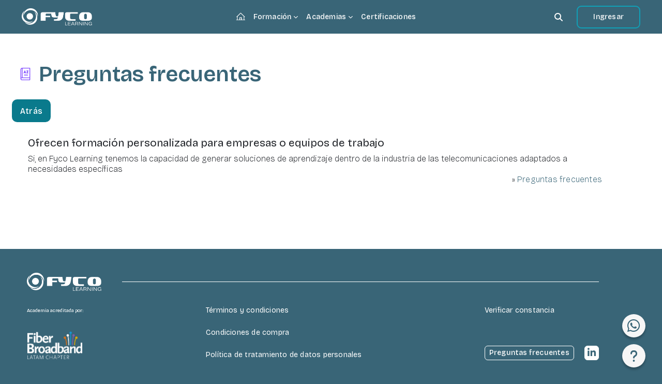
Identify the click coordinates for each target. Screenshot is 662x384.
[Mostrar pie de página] (633, 355)
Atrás (31, 111)
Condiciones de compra (247, 332)
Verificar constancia (519, 310)
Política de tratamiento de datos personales (284, 354)
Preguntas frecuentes (559, 179)
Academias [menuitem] (326, 16)
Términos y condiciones (247, 310)
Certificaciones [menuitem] (388, 16)
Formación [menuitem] (272, 16)
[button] (558, 17)
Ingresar (608, 16)
